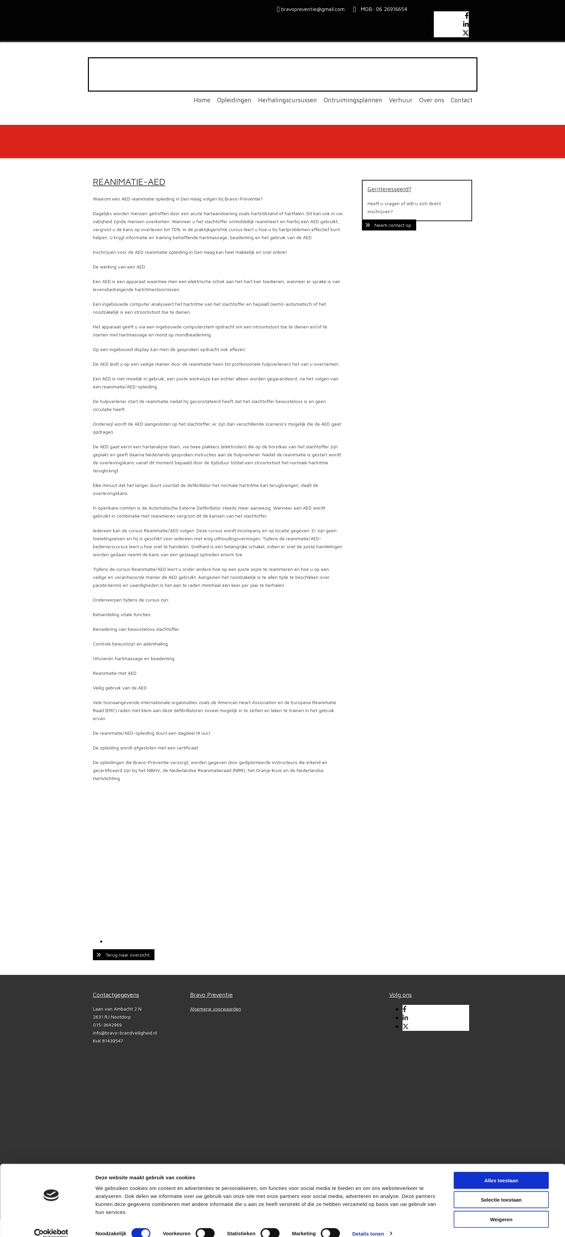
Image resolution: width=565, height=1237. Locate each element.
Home (202, 100)
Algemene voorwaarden (215, 1009)
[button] (123, 954)
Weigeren (501, 1209)
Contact (461, 100)
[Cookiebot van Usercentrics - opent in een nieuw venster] (51, 1224)
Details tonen (368, 1224)
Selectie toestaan (501, 1190)
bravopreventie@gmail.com (313, 9)
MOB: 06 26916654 (382, 9)
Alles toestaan (501, 1170)
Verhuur (401, 100)
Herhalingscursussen (287, 100)
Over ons (431, 100)
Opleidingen (234, 100)
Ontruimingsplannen (353, 100)
